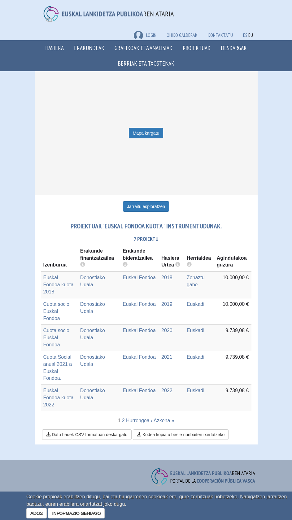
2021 (166, 357)
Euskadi (195, 304)
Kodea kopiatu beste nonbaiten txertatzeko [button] (180, 434)
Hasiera (54, 48)
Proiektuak (197, 48)
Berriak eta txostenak (146, 63)
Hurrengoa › (139, 420)
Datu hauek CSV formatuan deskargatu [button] (86, 434)
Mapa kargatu (146, 133)
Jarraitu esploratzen (146, 206)
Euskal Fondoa (139, 277)
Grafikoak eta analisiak (143, 48)
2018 (166, 277)
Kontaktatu (220, 35)
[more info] (177, 264)
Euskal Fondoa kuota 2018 (58, 284)
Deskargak (234, 48)
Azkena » (164, 420)
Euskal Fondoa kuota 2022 (58, 397)
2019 (166, 304)
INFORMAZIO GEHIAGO (76, 513)
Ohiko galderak (182, 35)
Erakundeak (89, 48)
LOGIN (145, 35)
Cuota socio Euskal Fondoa (56, 311)
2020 (166, 330)
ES (245, 35)
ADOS (36, 513)
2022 (166, 390)
